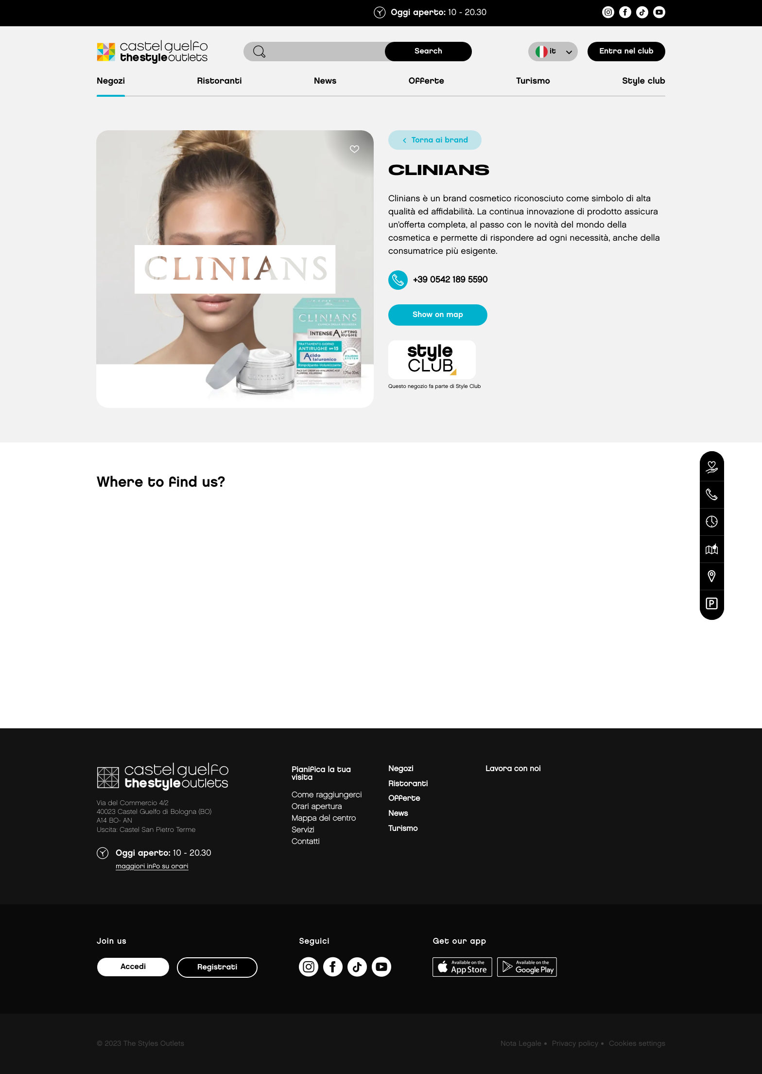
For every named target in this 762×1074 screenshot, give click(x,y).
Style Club (643, 81)
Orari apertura (317, 806)
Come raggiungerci (327, 795)
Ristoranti (219, 81)
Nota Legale (521, 1043)
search (428, 51)
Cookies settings (637, 1043)
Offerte (426, 81)
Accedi (133, 966)
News (325, 81)
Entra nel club (626, 51)
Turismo (533, 81)
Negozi (111, 81)
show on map (438, 314)
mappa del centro (324, 818)
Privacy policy (575, 1043)
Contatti (306, 841)
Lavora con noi (512, 769)
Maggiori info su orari (152, 866)
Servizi (303, 830)
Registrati (217, 967)
